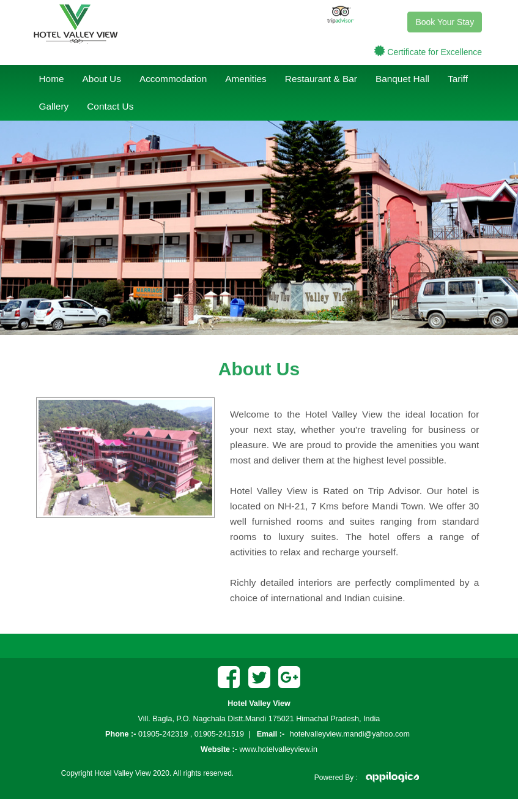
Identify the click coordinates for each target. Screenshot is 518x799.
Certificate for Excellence (434, 51)
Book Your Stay (444, 21)
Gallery (54, 106)
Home (51, 78)
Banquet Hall (402, 78)
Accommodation (173, 78)
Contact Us (110, 106)
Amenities (246, 78)
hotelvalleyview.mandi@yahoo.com (350, 734)
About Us (102, 78)
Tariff (458, 78)
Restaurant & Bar (321, 78)
